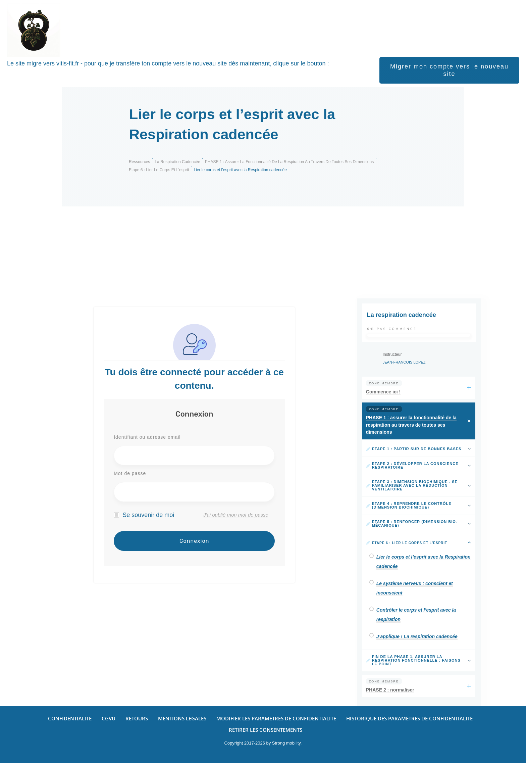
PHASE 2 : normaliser (390, 690)
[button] (276, 718)
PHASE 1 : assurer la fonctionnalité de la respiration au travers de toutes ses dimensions (411, 425)
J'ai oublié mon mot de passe (235, 515)
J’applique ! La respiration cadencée (417, 636)
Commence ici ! (383, 391)
